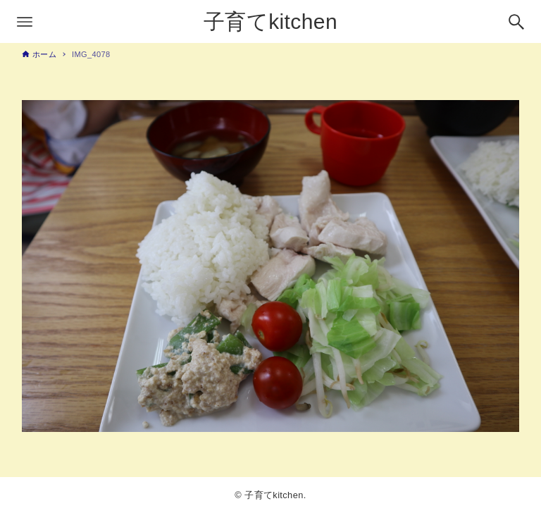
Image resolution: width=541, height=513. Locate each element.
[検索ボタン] (516, 22)
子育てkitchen (270, 21)
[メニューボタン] (25, 22)
